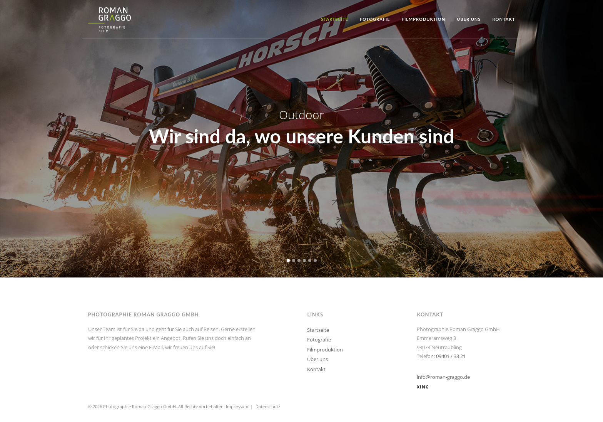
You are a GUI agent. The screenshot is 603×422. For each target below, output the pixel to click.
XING (423, 387)
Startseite (335, 19)
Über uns (469, 19)
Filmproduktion (424, 19)
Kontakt (503, 19)
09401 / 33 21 (451, 356)
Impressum (237, 406)
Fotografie (375, 19)
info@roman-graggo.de (443, 376)
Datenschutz (268, 406)
